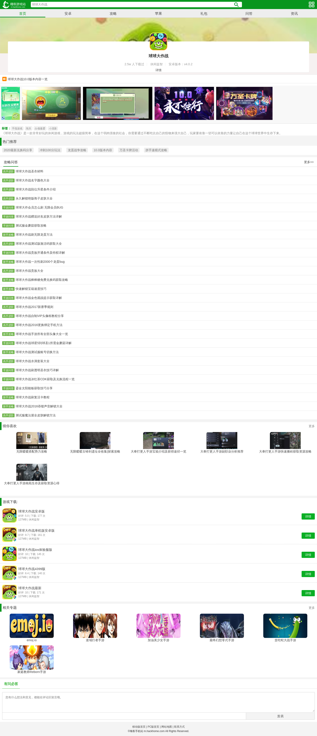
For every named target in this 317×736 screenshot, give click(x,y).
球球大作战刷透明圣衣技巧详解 (37, 370)
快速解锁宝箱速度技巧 (31, 289)
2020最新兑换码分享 (18, 150)
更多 (312, 426)
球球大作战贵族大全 (29, 270)
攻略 (113, 13)
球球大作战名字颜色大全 (33, 180)
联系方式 (179, 726)
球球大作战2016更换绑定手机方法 (39, 325)
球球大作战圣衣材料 (29, 171)
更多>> (309, 162)
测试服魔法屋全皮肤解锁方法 (36, 415)
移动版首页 (139, 726)
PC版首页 (153, 726)
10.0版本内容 (103, 150)
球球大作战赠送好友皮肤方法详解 (39, 216)
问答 (248, 13)
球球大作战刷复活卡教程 (33, 397)
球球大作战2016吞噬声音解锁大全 (39, 406)
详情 (158, 70)
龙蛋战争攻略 (77, 150)
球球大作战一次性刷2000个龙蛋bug (40, 261)
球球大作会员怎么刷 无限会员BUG (39, 207)
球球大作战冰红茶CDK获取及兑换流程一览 (45, 379)
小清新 (53, 128)
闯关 (28, 128)
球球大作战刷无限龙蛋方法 (34, 234)
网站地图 (166, 726)
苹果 (158, 13)
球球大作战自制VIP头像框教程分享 (40, 316)
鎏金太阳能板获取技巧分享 (34, 388)
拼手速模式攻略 (156, 150)
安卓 (68, 13)
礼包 (203, 13)
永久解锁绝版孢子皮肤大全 (34, 198)
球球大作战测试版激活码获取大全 (39, 243)
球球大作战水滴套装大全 (33, 361)
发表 (280, 716)
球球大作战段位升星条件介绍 (36, 189)
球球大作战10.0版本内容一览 (28, 79)
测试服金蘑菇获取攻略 (31, 225)
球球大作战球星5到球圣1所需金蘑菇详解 (44, 343)
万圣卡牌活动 (129, 150)
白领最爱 (40, 128)
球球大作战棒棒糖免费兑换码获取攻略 (42, 279)
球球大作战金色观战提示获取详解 (39, 298)
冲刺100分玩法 (50, 150)
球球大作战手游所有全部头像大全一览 (42, 334)
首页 (22, 13)
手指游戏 (17, 128)
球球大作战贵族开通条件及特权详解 (40, 252)
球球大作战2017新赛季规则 (34, 307)
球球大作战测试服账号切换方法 (37, 352)
